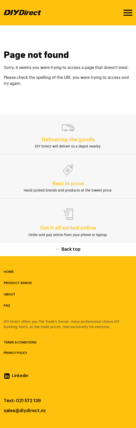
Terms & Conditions (20, 342)
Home (9, 271)
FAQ (7, 305)
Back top (68, 248)
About (9, 294)
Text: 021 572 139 (22, 400)
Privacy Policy (15, 352)
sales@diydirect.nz (25, 410)
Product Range (18, 283)
